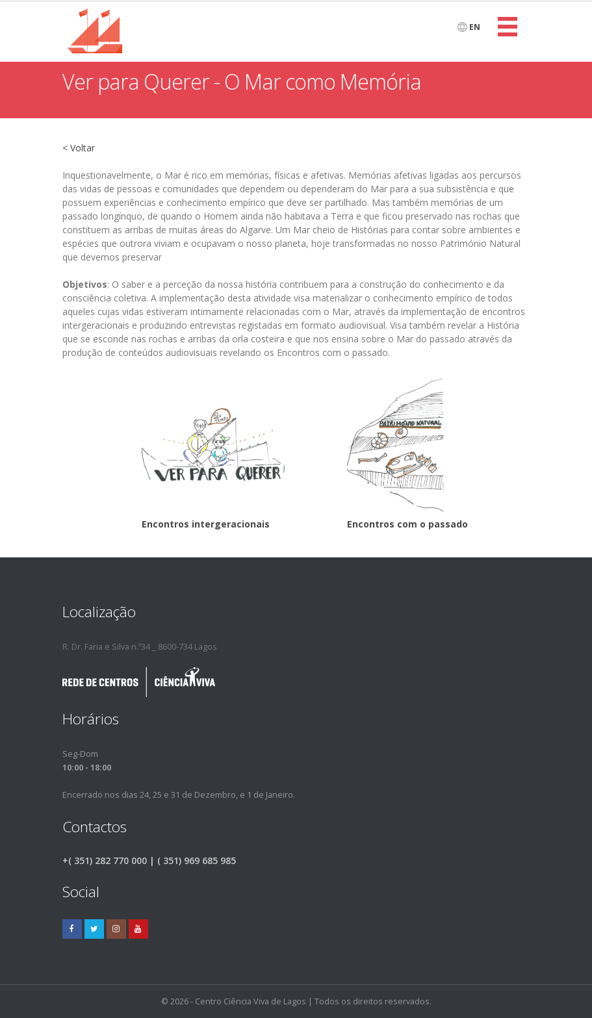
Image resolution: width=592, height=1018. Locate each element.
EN (468, 26)
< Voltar (78, 148)
